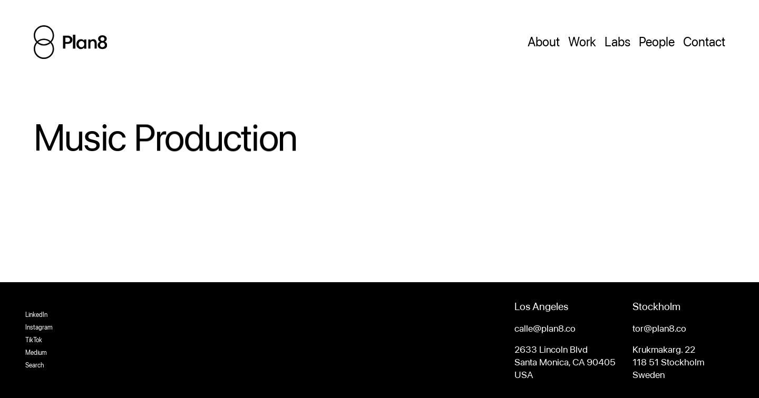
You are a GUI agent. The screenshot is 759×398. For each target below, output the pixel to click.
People (657, 41)
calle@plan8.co (545, 328)
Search (34, 365)
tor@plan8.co (659, 328)
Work (582, 41)
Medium (36, 352)
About (544, 41)
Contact (704, 41)
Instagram (39, 327)
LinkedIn (36, 315)
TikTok (33, 340)
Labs (617, 41)
